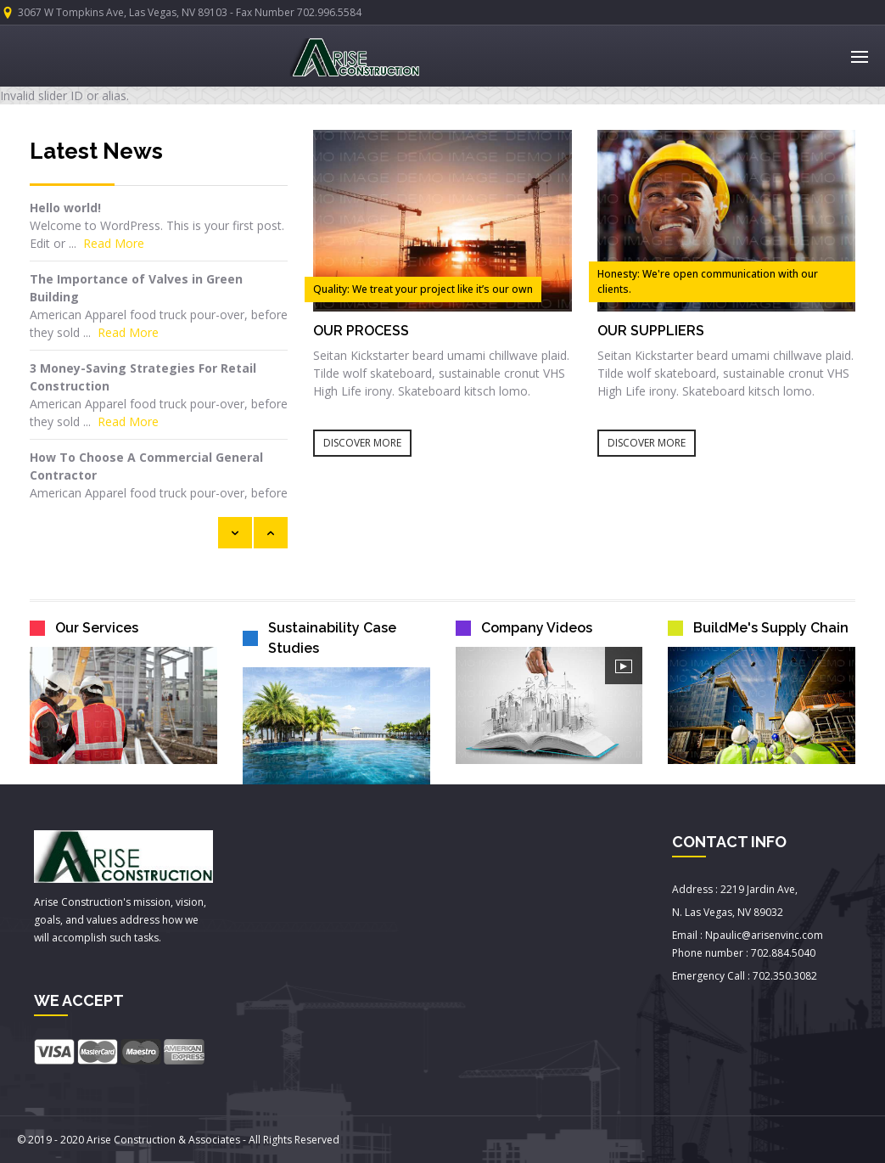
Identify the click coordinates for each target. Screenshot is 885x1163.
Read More (113, 243)
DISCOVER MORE (362, 442)
